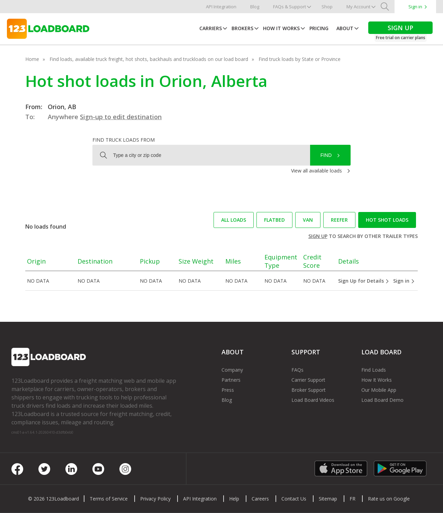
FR (352, 498)
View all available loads (316, 170)
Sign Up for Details (363, 280)
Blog (254, 6)
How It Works (281, 28)
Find (326, 155)
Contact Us (293, 498)
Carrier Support (308, 380)
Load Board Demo (382, 400)
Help (234, 498)
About (344, 28)
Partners (231, 380)
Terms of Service (109, 498)
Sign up (317, 236)
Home (32, 59)
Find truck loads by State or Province (300, 59)
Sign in (415, 6)
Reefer (339, 219)
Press (228, 390)
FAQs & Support (289, 6)
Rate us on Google (389, 498)
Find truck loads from (123, 139)
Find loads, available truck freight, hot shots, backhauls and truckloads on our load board (148, 59)
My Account (358, 6)
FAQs (297, 369)
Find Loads (373, 369)
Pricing (318, 28)
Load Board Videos (312, 400)
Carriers (210, 28)
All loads (233, 219)
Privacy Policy (155, 498)
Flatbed (274, 219)
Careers (260, 498)
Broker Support (308, 390)
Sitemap (328, 498)
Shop (327, 6)
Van (308, 219)
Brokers (242, 28)
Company (232, 369)
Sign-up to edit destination (121, 117)
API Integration (221, 6)
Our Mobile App (378, 390)
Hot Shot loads (387, 219)
